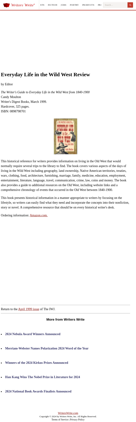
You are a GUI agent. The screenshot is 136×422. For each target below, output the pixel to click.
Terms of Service (60, 419)
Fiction (52, 5)
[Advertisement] (73, 37)
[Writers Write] (21, 5)
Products (88, 5)
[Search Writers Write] (115, 5)
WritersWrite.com (68, 413)
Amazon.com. (39, 215)
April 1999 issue (28, 309)
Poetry (74, 5)
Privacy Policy (77, 419)
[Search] (130, 5)
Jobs (63, 5)
